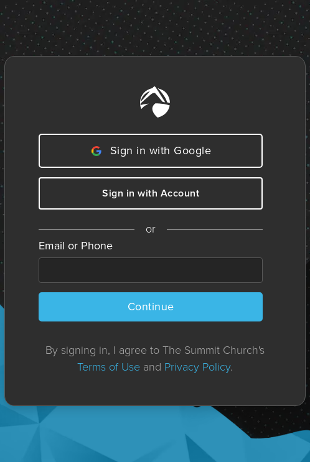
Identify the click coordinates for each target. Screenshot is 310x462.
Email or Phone (76, 246)
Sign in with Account (150, 193)
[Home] (155, 102)
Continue (151, 306)
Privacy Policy (197, 367)
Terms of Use (108, 367)
